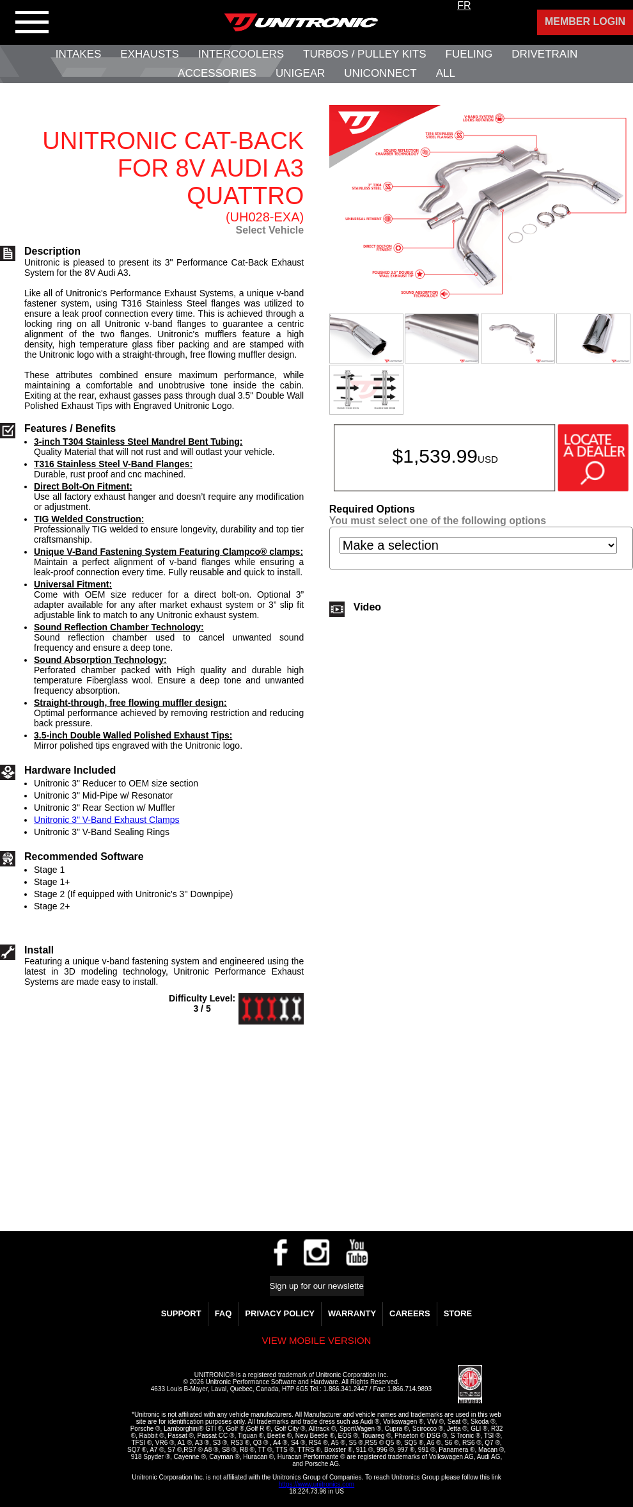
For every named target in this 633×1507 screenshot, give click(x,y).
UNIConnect (380, 73)
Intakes (78, 54)
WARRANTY (352, 1313)
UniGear (300, 73)
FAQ (223, 1313)
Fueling (469, 54)
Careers (409, 1313)
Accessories (217, 73)
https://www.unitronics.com (316, 1484)
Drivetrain (544, 54)
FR (464, 5)
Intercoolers (241, 54)
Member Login (585, 21)
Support (181, 1313)
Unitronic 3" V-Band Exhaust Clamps (107, 820)
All (445, 73)
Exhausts (149, 54)
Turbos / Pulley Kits (364, 54)
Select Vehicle (269, 230)
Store (458, 1313)
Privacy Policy (280, 1313)
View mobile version (316, 1340)
